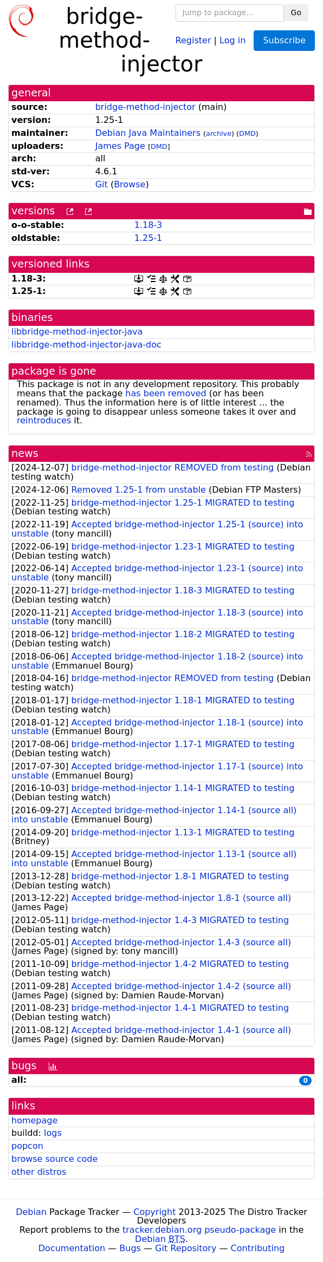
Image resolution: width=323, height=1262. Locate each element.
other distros (38, 1172)
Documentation (71, 1248)
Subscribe (284, 40)
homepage (34, 1120)
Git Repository (185, 1248)
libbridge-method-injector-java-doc (86, 344)
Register (193, 40)
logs (53, 1133)
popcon (27, 1146)
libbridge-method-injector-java (77, 331)
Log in (232, 40)
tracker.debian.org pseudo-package (199, 1230)
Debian (31, 1212)
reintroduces (44, 420)
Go (296, 12)
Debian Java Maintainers (148, 133)
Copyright (154, 1212)
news (24, 453)
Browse (129, 184)
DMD (247, 133)
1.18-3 (148, 225)
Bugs (130, 1248)
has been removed (165, 393)
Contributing (258, 1248)
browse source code (54, 1159)
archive (218, 133)
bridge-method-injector (145, 107)
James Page (120, 146)
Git (101, 184)
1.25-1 (148, 238)
